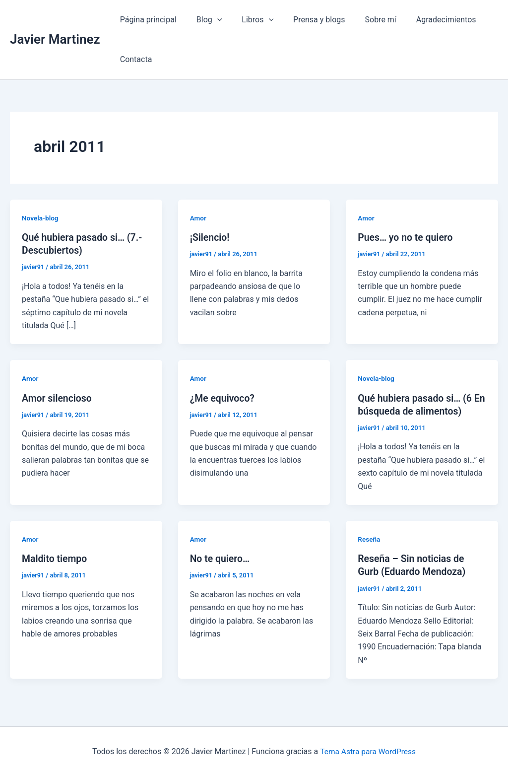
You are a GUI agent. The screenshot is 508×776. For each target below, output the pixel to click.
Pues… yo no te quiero (406, 237)
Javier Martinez (55, 39)
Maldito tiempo (55, 558)
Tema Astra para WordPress (367, 751)
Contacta (134, 59)
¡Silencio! (210, 237)
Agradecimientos (424, 19)
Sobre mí (363, 19)
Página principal (146, 19)
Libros (247, 20)
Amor (198, 218)
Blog (203, 20)
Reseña (369, 539)
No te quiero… (221, 558)
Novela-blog (41, 218)
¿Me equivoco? (223, 398)
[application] (211, 20)
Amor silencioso (58, 398)
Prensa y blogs (305, 19)
